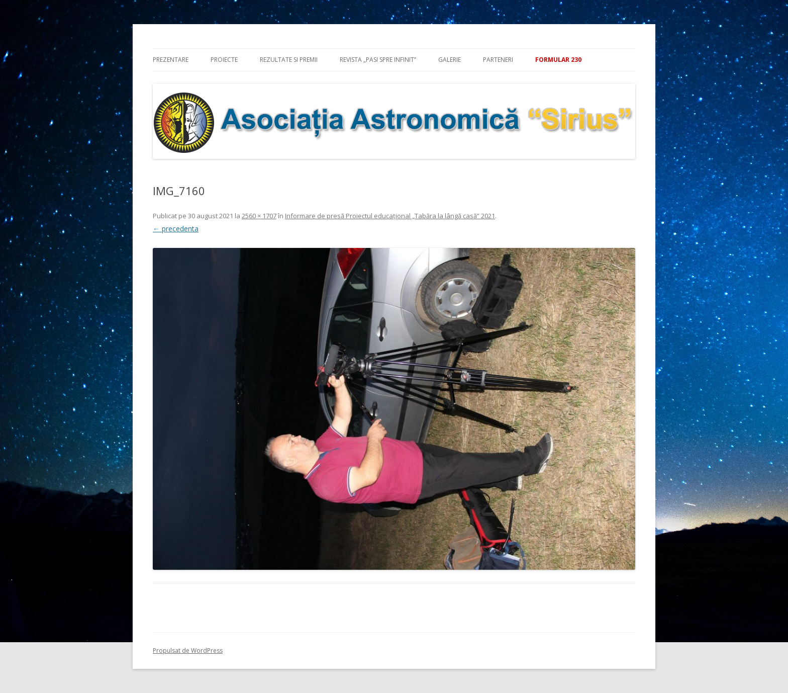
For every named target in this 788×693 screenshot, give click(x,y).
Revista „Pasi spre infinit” (378, 59)
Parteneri (498, 59)
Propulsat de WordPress (188, 650)
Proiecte (224, 59)
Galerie (449, 59)
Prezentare (170, 59)
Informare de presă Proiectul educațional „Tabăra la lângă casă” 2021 (390, 215)
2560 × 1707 (259, 215)
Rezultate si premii (289, 59)
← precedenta (176, 228)
